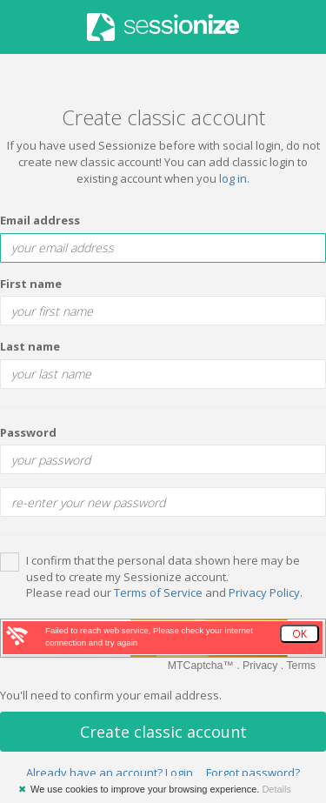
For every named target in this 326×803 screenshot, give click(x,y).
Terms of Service (158, 592)
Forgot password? (253, 772)
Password (28, 432)
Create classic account (163, 731)
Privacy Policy (264, 592)
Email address (40, 220)
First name (31, 283)
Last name (30, 346)
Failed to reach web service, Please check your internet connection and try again (149, 636)
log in (233, 178)
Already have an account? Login (109, 772)
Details (276, 789)
